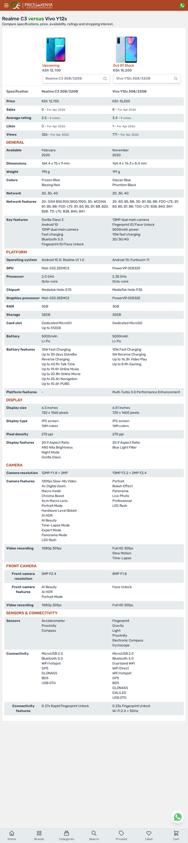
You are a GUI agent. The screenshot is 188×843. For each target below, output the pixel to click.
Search (94, 835)
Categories (66, 835)
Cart (176, 835)
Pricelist (121, 835)
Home (12, 835)
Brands (39, 835)
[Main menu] (6, 5)
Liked (149, 835)
